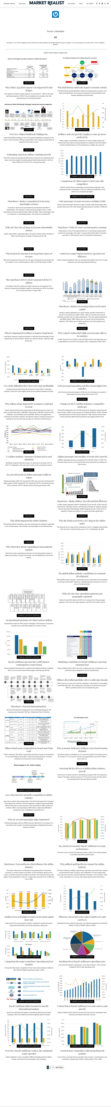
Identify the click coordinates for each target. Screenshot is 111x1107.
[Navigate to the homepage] (46, 3)
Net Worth (90, 3)
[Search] (97, 3)
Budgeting (22, 3)
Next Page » (59, 1067)
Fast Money (71, 3)
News (81, 3)
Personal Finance (9, 3)
